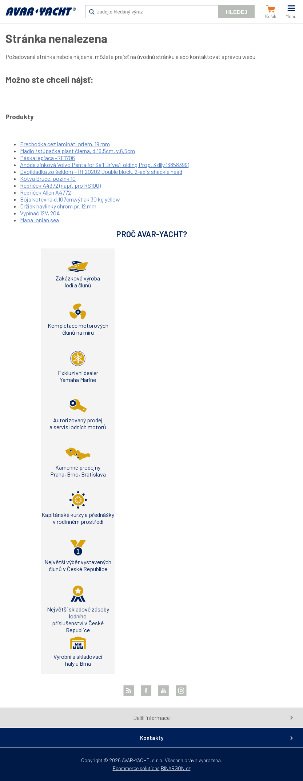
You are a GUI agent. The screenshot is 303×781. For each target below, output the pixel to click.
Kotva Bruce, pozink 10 (48, 178)
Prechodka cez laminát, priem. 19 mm (65, 143)
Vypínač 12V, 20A (40, 213)
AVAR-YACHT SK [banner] (40, 15)
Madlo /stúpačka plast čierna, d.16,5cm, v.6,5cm (77, 150)
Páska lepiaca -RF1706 (47, 157)
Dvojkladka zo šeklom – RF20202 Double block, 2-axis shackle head (101, 171)
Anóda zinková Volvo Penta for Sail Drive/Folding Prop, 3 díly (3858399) (104, 164)
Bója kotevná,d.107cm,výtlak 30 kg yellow (70, 199)
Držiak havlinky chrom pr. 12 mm (58, 206)
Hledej (236, 12)
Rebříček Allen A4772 (45, 192)
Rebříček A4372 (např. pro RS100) (60, 185)
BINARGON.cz (176, 768)
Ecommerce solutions (136, 768)
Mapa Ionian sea (39, 219)
